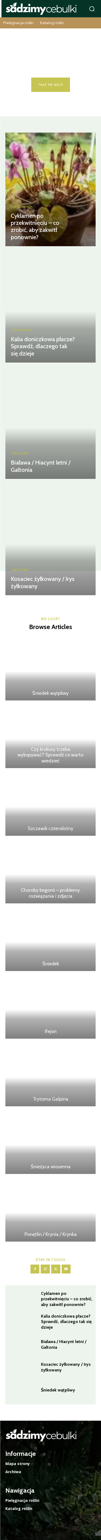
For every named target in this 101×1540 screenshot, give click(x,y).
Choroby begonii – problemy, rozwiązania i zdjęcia (51, 893)
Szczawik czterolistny (50, 828)
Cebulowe (19, 453)
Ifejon (51, 1031)
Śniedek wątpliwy (50, 693)
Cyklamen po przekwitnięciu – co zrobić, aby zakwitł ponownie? (35, 226)
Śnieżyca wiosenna (51, 1167)
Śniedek (50, 964)
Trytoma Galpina (50, 1099)
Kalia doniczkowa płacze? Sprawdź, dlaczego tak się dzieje (43, 346)
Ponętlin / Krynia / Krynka (51, 1234)
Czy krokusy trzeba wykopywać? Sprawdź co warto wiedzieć (50, 755)
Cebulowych (21, 206)
